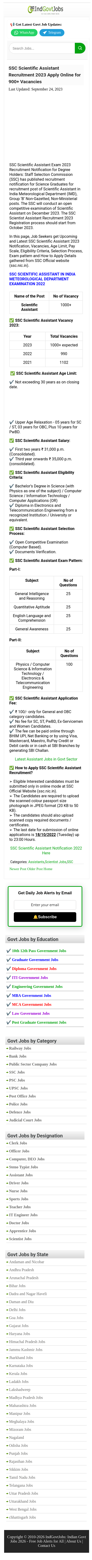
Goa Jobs (16, 1318)
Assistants (36, 862)
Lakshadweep (20, 1390)
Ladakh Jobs (19, 1382)
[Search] (80, 48)
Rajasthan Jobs (20, 1461)
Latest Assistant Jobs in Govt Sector (46, 759)
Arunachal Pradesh (23, 1278)
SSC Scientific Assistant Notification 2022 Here (46, 850)
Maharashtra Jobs (22, 1405)
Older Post (35, 869)
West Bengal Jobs (23, 1509)
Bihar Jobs (17, 1286)
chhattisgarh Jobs (22, 1517)
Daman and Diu (21, 1302)
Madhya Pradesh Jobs (26, 1398)
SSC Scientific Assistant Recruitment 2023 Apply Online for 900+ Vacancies (44, 74)
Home (48, 869)
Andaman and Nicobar (26, 1262)
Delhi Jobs (17, 1310)
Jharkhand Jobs (21, 1358)
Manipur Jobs (20, 1413)
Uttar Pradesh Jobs (23, 1493)
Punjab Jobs (18, 1453)
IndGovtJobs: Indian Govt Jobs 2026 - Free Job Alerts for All (48, 1539)
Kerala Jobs (18, 1374)
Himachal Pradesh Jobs (27, 1342)
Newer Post (17, 869)
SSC (70, 862)
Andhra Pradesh (21, 1270)
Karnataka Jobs (21, 1366)
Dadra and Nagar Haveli (28, 1294)
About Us (73, 1541)
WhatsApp (24, 33)
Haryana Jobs (19, 1334)
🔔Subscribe (45, 917)
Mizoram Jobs (20, 1429)
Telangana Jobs (21, 1485)
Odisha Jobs (18, 1445)
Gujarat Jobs (19, 1326)
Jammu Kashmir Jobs (26, 1350)
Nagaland (16, 1437)
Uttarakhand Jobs (22, 1501)
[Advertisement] (46, 124)
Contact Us (46, 1546)
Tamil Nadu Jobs (22, 1477)
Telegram (52, 33)
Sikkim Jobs (18, 1469)
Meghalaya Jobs (21, 1421)
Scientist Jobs (55, 862)
